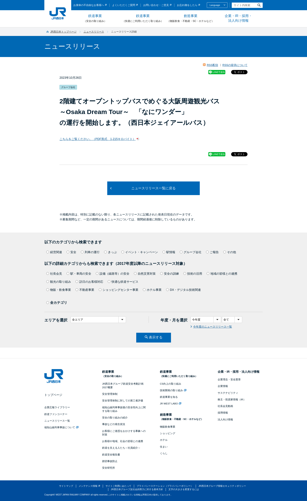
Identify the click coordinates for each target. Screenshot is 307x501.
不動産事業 (84, 289)
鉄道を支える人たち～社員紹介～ (121, 448)
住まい (164, 446)
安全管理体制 (109, 394)
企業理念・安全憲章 (229, 379)
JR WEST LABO (170, 403)
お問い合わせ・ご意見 (156, 5)
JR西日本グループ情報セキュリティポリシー (222, 486)
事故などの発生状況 (113, 424)
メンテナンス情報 (88, 486)
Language (215, 5)
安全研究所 (108, 468)
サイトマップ (66, 486)
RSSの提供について (235, 65)
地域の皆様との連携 (222, 273)
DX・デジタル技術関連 (183, 289)
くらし (164, 453)
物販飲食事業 (167, 426)
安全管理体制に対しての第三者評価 (122, 400)
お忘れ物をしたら (187, 5)
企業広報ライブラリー (57, 407)
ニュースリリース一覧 (57, 421)
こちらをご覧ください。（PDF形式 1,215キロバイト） (97, 139)
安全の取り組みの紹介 (115, 417)
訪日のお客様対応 (89, 281)
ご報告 (212, 252)
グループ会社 (190, 252)
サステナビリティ (228, 393)
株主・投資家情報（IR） (232, 399)
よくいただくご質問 (123, 5)
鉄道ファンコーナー (55, 414)
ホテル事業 (152, 289)
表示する (155, 337)
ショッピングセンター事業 (118, 289)
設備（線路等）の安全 (112, 273)
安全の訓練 (169, 273)
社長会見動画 (225, 406)
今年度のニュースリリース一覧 (212, 326)
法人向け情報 (225, 419)
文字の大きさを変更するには (183, 489)
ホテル (164, 440)
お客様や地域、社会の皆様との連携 (122, 441)
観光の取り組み (58, 281)
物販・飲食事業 (58, 289)
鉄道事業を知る (169, 397)
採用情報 (223, 412)
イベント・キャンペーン (139, 252)
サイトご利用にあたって (118, 486)
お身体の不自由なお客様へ (88, 5)
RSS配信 (212, 65)
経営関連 (54, 252)
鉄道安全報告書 (111, 454)
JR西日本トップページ (63, 31)
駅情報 (168, 252)
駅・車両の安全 (79, 273)
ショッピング (167, 433)
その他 (229, 252)
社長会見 (54, 273)
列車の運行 (90, 252)
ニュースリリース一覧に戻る (153, 188)
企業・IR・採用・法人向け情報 (238, 18)
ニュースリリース (94, 31)
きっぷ (110, 252)
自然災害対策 (145, 273)
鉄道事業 (95, 18)
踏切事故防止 (109, 461)
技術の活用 (192, 273)
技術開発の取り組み (173, 390)
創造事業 (190, 18)
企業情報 (223, 386)
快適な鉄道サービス (123, 281)
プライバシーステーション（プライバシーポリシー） (165, 486)
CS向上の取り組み (170, 384)
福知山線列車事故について (61, 427)
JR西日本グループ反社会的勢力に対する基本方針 (137, 489)
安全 (71, 252)
